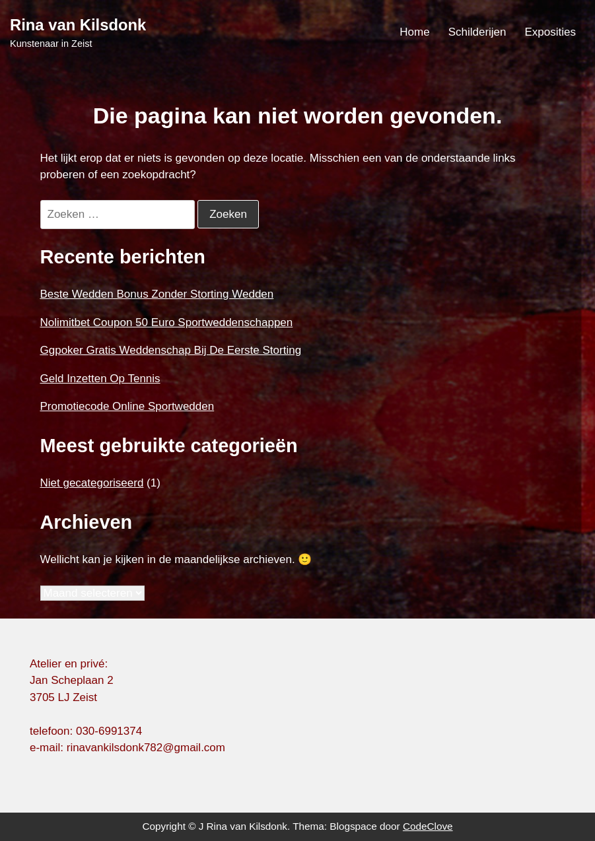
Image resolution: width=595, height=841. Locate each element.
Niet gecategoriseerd (92, 483)
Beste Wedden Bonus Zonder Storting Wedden (157, 294)
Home (414, 32)
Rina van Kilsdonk (78, 25)
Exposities (550, 32)
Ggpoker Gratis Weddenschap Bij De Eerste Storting (171, 350)
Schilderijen (477, 32)
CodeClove (428, 826)
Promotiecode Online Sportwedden (127, 406)
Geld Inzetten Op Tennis (100, 378)
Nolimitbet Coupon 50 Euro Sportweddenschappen (166, 322)
